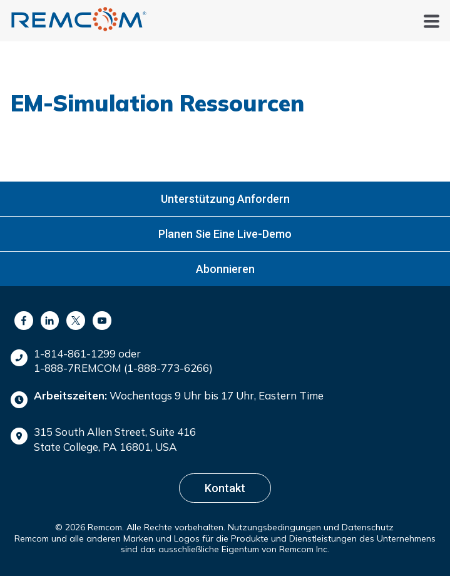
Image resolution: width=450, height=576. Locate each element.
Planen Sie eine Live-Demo (225, 233)
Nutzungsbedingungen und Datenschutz (311, 527)
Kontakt (225, 488)
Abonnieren (225, 268)
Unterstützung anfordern (225, 198)
